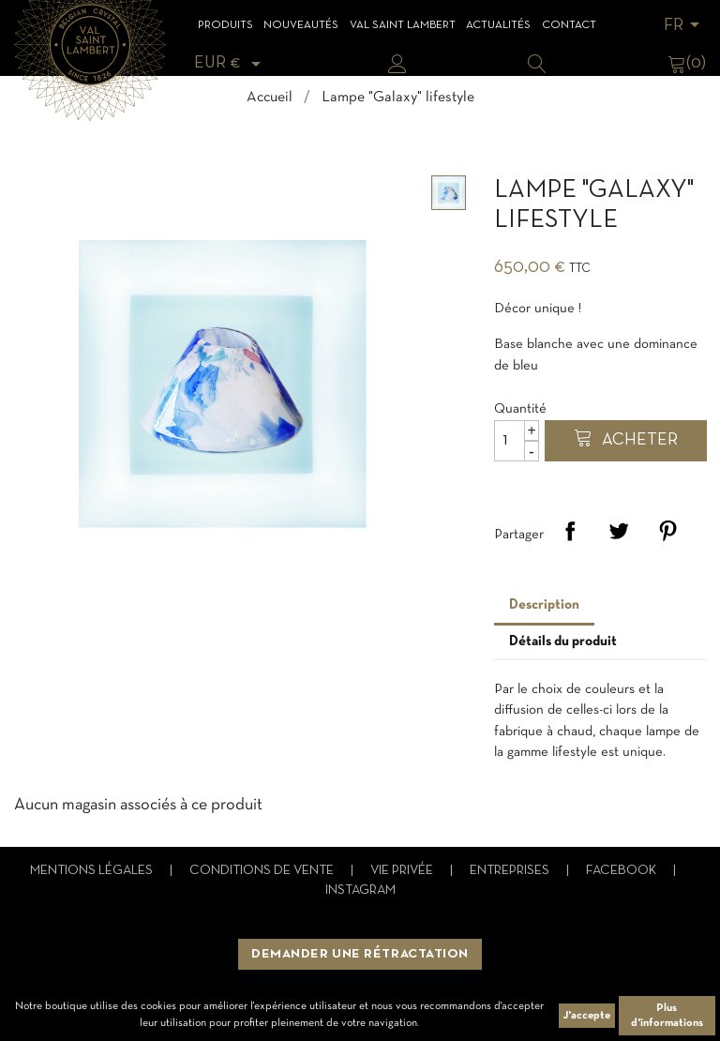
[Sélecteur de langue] (685, 25)
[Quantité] (516, 440)
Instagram (360, 890)
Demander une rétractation (360, 954)
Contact (569, 25)
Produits (225, 25)
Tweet (619, 531)
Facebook (622, 871)
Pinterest (667, 531)
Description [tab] (544, 604)
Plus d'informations (667, 1015)
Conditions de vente (263, 871)
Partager (570, 531)
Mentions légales (93, 871)
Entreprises (511, 871)
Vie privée (403, 871)
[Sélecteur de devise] (230, 63)
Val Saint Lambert (403, 25)
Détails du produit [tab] (563, 641)
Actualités (498, 25)
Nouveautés (300, 25)
